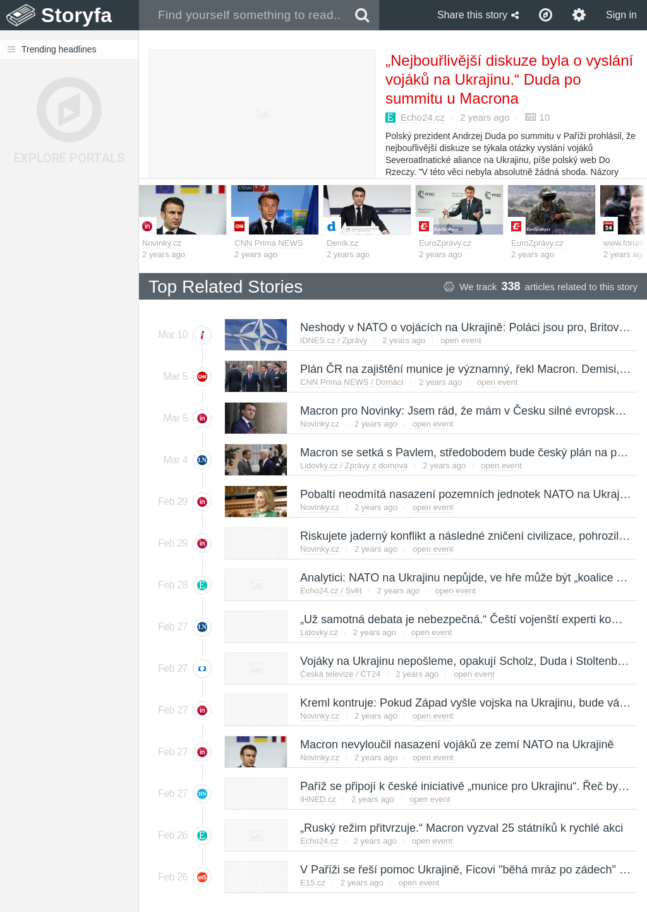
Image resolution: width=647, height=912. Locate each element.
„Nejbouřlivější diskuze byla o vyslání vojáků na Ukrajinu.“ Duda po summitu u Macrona (509, 79)
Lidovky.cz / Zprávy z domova (354, 465)
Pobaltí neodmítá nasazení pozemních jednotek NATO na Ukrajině (467, 494)
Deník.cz (343, 243)
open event (460, 340)
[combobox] (242, 15)
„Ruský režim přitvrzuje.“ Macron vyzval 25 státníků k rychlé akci (461, 828)
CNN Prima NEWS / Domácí (352, 382)
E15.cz (312, 882)
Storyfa (76, 15)
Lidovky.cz (319, 632)
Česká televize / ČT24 (340, 674)
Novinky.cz (161, 243)
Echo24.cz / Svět (331, 590)
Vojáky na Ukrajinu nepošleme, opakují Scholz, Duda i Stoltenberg (466, 661)
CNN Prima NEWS (268, 243)
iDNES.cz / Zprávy (333, 340)
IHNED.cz (318, 799)
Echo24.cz (423, 117)
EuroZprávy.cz (445, 243)
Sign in (621, 14)
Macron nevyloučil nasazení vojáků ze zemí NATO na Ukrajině (456, 744)
